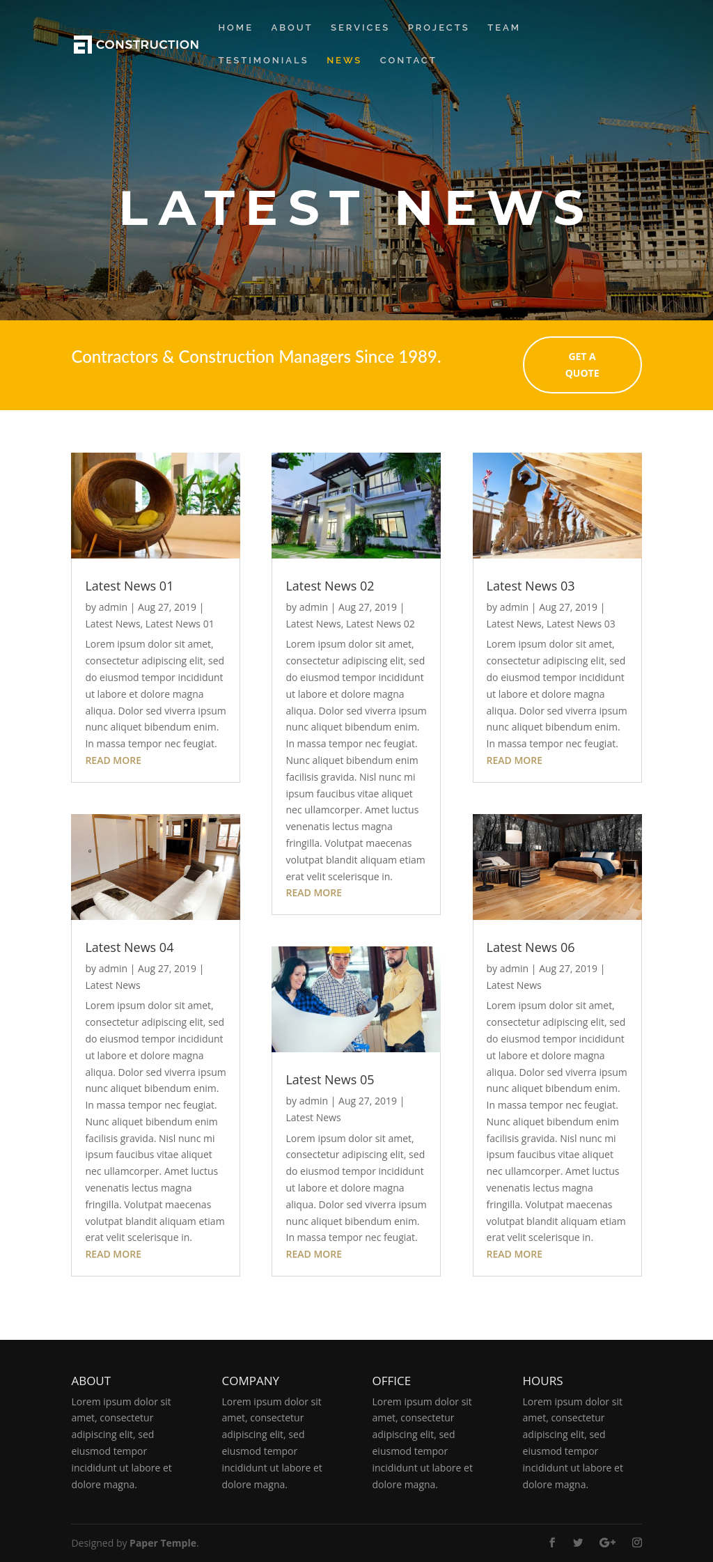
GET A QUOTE (615, 365)
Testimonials (263, 60)
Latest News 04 (129, 947)
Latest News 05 (329, 1079)
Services (360, 28)
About (292, 28)
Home (235, 28)
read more (113, 760)
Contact (408, 60)
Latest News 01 (129, 585)
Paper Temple (163, 1542)
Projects (439, 28)
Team (504, 28)
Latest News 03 (531, 585)
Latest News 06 (531, 947)
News (344, 60)
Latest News (112, 623)
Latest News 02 (329, 585)
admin (113, 607)
